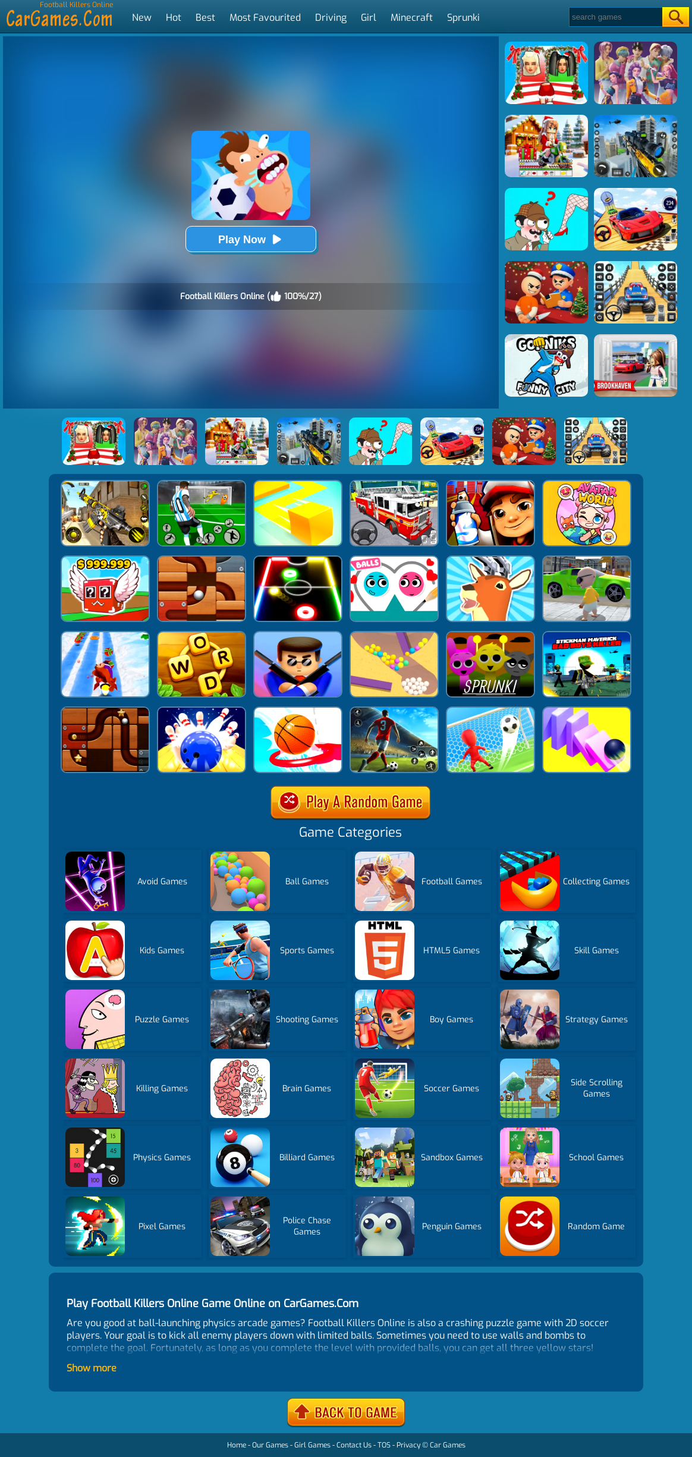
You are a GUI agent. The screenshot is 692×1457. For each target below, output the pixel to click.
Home (236, 1445)
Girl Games (312, 1445)
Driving (331, 17)
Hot (173, 17)
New (142, 17)
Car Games (447, 1445)
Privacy (408, 1445)
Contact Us (354, 1445)
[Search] (615, 17)
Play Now (251, 239)
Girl (368, 17)
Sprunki (463, 17)
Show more (92, 1368)
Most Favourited (265, 17)
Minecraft (412, 17)
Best (205, 17)
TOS (384, 1445)
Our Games (270, 1445)
